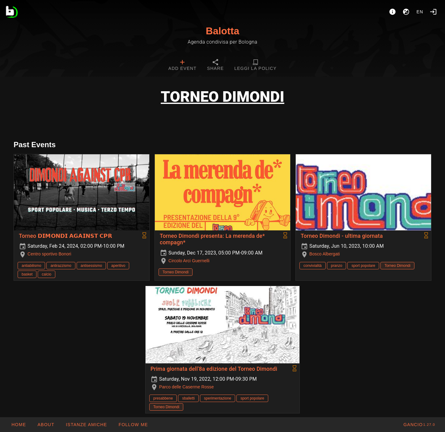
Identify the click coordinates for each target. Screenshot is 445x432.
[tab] (182, 65)
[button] (86, 424)
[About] (392, 12)
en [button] (420, 11)
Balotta (222, 30)
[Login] (433, 12)
